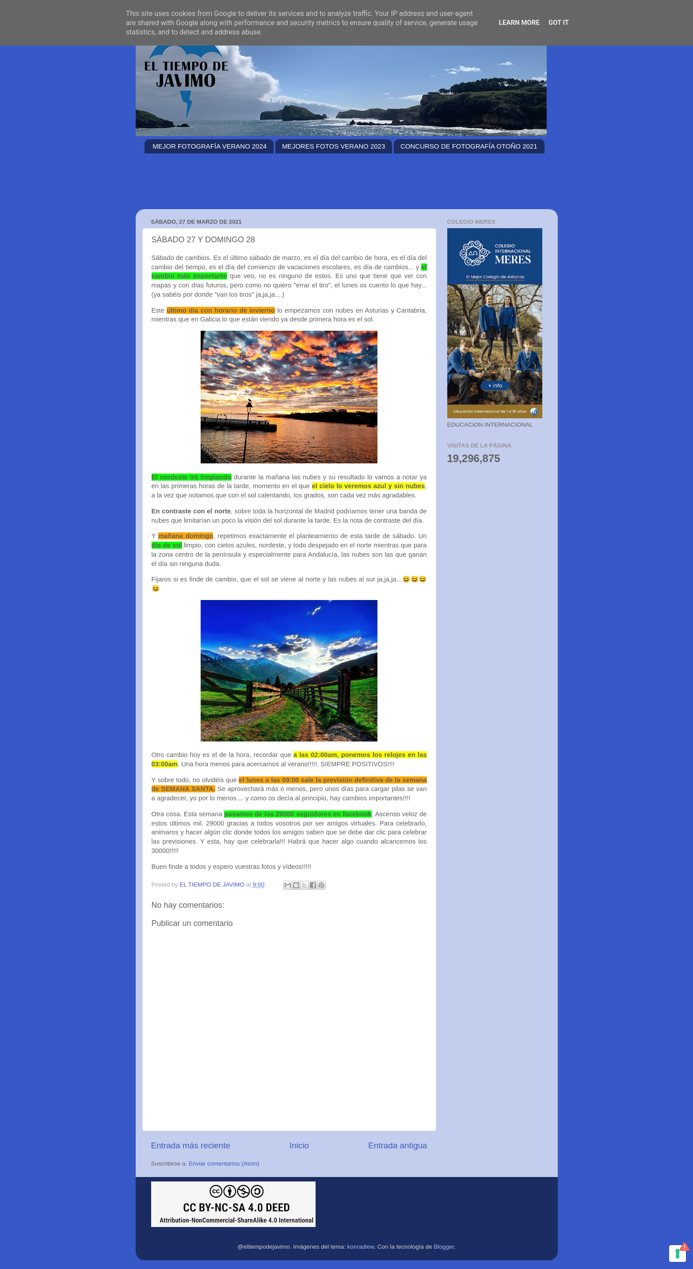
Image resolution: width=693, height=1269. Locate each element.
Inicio (299, 1145)
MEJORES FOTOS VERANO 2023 (333, 146)
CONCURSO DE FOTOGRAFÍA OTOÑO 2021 (468, 146)
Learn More (519, 23)
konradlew (360, 1246)
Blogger (444, 1246)
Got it (558, 23)
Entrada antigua (397, 1145)
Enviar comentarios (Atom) (224, 1163)
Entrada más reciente (191, 1145)
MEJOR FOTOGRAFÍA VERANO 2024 (209, 146)
